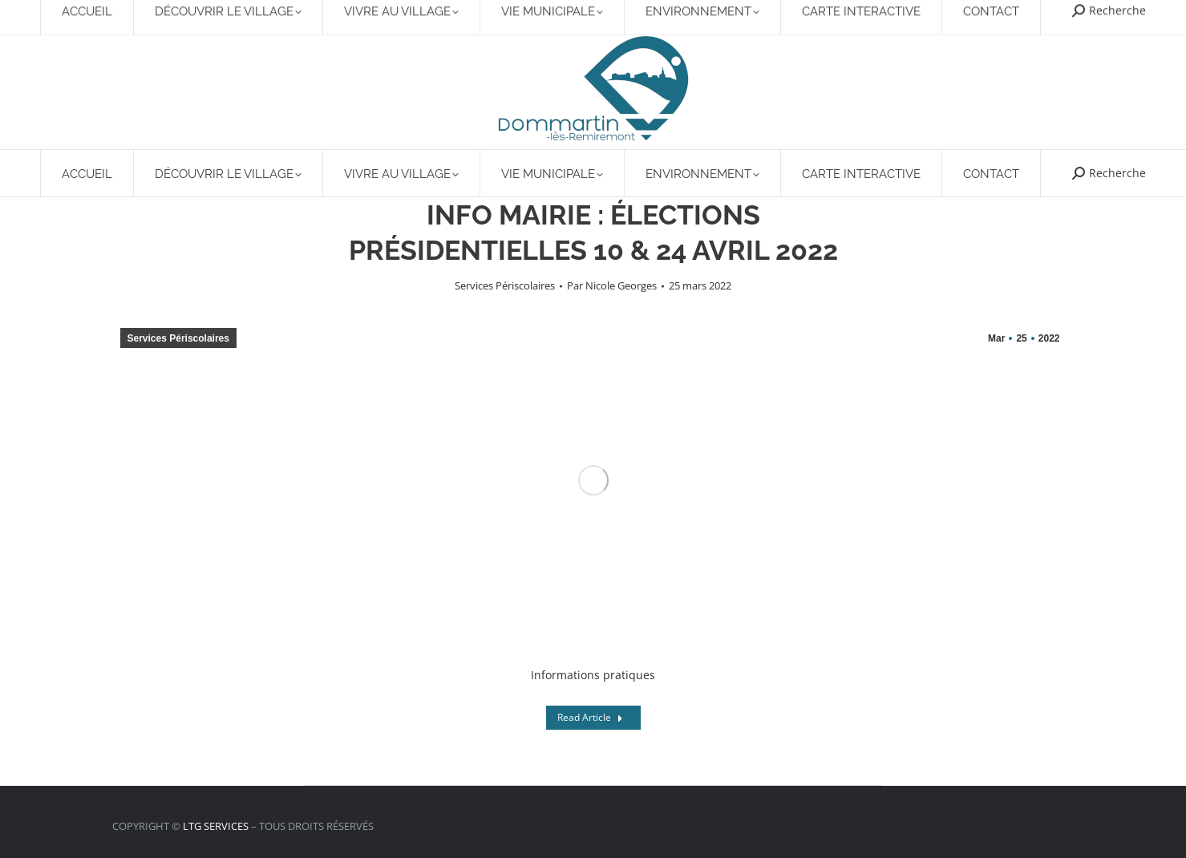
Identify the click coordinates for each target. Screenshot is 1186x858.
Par (612, 285)
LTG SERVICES (216, 826)
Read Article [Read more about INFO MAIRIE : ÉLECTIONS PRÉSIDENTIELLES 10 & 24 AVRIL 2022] (590, 717)
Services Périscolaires (505, 285)
